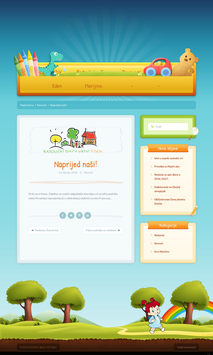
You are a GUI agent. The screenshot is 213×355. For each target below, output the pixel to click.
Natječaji (159, 235)
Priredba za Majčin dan (167, 166)
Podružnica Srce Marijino (93, 79)
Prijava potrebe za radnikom (102, 230)
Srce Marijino (161, 251)
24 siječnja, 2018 (68, 172)
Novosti (88, 172)
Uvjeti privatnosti (186, 347)
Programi (132, 77)
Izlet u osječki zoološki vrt (168, 158)
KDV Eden (57, 79)
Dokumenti (159, 77)
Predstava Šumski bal (44, 230)
